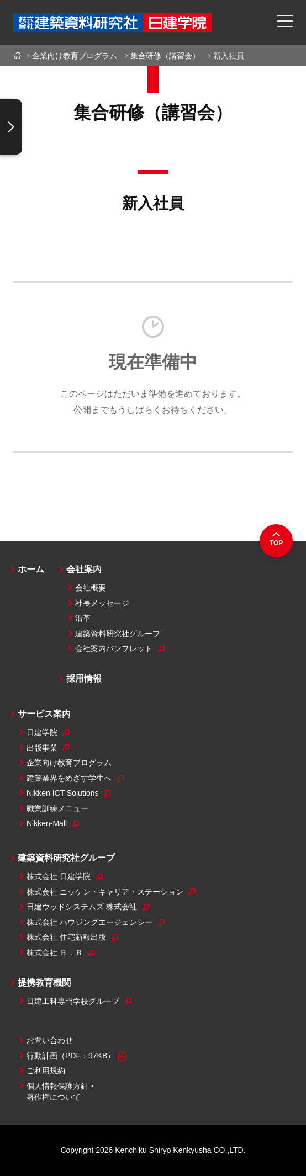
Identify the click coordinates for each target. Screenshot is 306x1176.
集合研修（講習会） (165, 55)
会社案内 (84, 569)
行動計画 (76, 1056)
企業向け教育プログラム (74, 55)
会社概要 (90, 587)
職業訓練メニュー (57, 808)
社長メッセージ (102, 603)
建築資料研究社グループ (117, 633)
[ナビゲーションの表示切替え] (11, 127)
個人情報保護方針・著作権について (61, 1091)
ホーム (19, 55)
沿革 (83, 618)
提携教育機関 (44, 982)
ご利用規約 (46, 1070)
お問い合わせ (50, 1040)
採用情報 (84, 678)
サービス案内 (44, 714)
